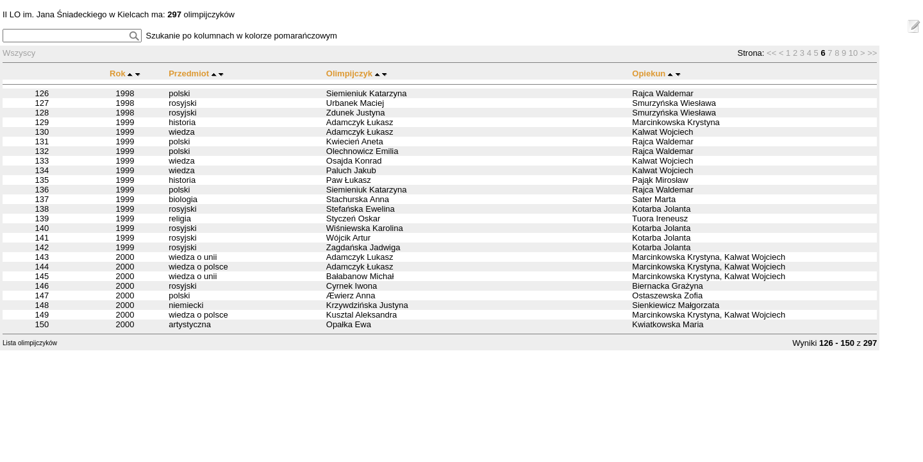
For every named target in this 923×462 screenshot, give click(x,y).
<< (771, 53)
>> (872, 53)
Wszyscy (19, 53)
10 (853, 53)
